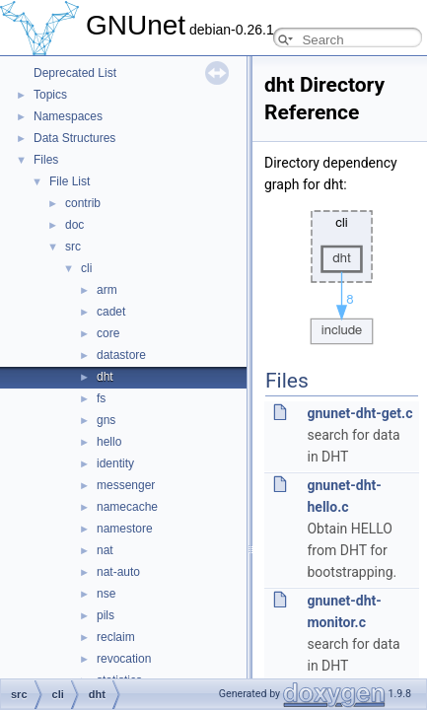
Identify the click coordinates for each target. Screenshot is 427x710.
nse (106, 594)
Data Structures (74, 138)
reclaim (116, 637)
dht (105, 377)
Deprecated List (75, 73)
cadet (111, 312)
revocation (124, 659)
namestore (125, 528)
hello (109, 442)
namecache (127, 507)
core (108, 333)
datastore (121, 355)
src (73, 246)
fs (101, 398)
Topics (50, 95)
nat (105, 550)
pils (105, 615)
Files (46, 160)
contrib (83, 203)
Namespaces (68, 116)
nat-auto (118, 572)
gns (106, 420)
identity (115, 463)
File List (69, 181)
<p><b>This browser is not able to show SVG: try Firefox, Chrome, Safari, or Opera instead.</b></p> (342, 272)
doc (74, 225)
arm (107, 290)
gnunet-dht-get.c (359, 413)
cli (86, 268)
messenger (126, 485)
